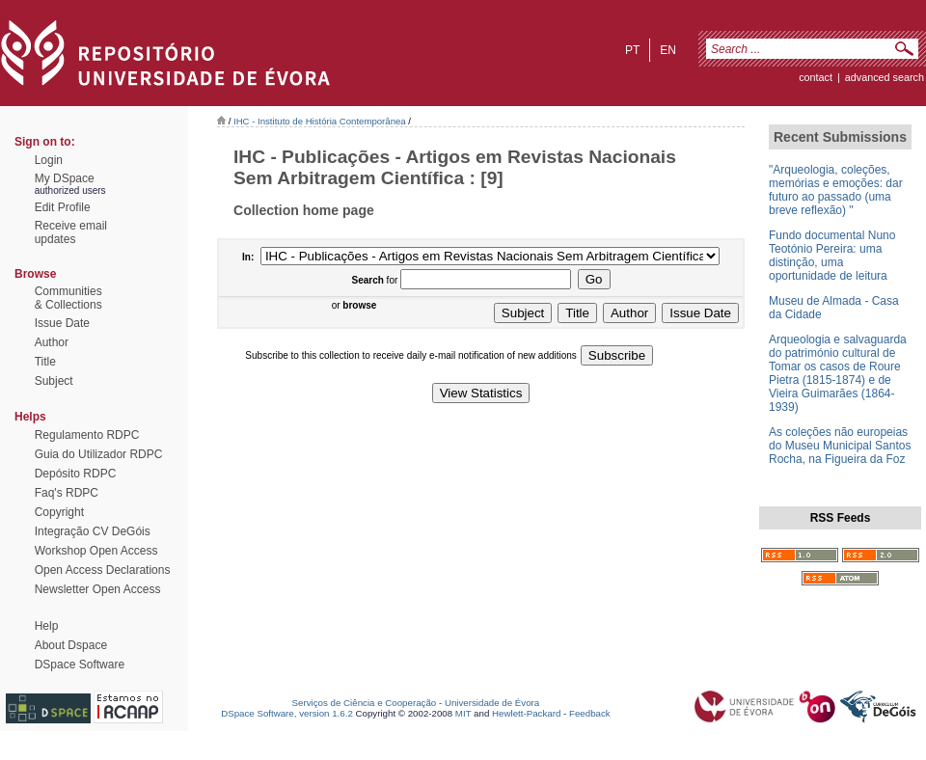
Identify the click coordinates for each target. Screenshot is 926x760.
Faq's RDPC (66, 493)
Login (49, 160)
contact (815, 77)
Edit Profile (63, 207)
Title (45, 361)
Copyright (59, 512)
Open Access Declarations (103, 570)
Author (51, 342)
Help (47, 626)
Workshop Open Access (96, 550)
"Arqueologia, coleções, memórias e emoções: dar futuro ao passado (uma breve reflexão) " (836, 190)
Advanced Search (884, 77)
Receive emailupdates (71, 232)
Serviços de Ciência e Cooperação (364, 702)
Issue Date (62, 323)
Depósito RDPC (76, 473)
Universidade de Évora (492, 702)
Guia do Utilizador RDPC (99, 454)
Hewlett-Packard (526, 713)
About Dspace (71, 645)
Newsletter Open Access (98, 589)
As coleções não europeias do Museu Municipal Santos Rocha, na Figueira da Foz (840, 445)
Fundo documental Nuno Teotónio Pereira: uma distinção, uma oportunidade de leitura (832, 256)
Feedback (590, 713)
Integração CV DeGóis (92, 531)
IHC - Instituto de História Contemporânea (319, 121)
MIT (463, 713)
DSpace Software (79, 664)
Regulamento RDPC (87, 435)
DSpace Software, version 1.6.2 (287, 713)
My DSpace (65, 178)
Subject (54, 381)
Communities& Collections (68, 298)
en (668, 50)
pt (632, 50)
